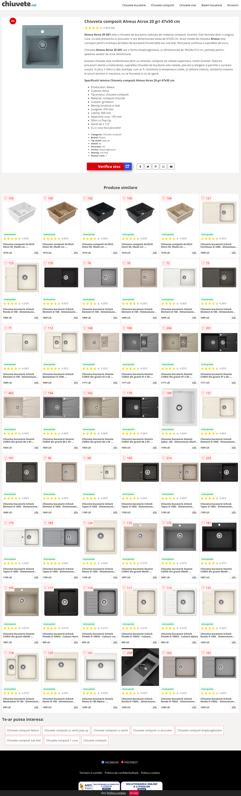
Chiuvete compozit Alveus (23, 730)
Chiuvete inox (187, 5)
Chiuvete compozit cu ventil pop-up (66, 730)
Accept (134, 793)
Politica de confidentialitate (122, 773)
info (36, 252)
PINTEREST (129, 762)
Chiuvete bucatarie (134, 5)
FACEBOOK (110, 762)
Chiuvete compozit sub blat (24, 740)
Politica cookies (150, 773)
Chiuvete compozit (162, 5)
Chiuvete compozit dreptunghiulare (200, 730)
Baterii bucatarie (212, 5)
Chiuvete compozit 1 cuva (62, 740)
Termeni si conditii (90, 773)
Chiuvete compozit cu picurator (152, 730)
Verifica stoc (115, 166)
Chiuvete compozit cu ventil (111, 730)
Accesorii (232, 5)
